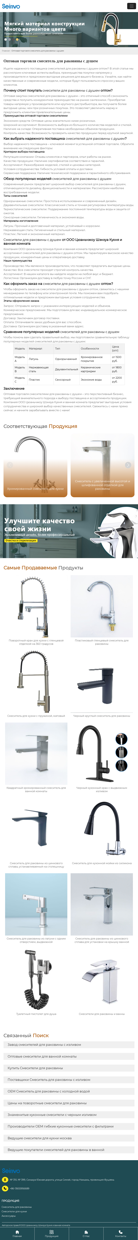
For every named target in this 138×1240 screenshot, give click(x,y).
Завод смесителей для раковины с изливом (44, 1045)
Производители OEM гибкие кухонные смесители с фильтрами (61, 1126)
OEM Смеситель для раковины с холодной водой (49, 1091)
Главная (6, 51)
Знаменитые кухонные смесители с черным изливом (52, 1115)
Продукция (52, 1233)
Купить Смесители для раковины (35, 1068)
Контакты (121, 1233)
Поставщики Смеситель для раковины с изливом (49, 1080)
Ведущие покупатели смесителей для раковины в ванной (56, 1150)
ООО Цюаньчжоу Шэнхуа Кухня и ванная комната (52, 249)
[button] (128, 465)
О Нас (86, 1233)
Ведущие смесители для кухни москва (40, 1138)
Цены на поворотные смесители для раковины (47, 1103)
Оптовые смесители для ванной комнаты (42, 1056)
